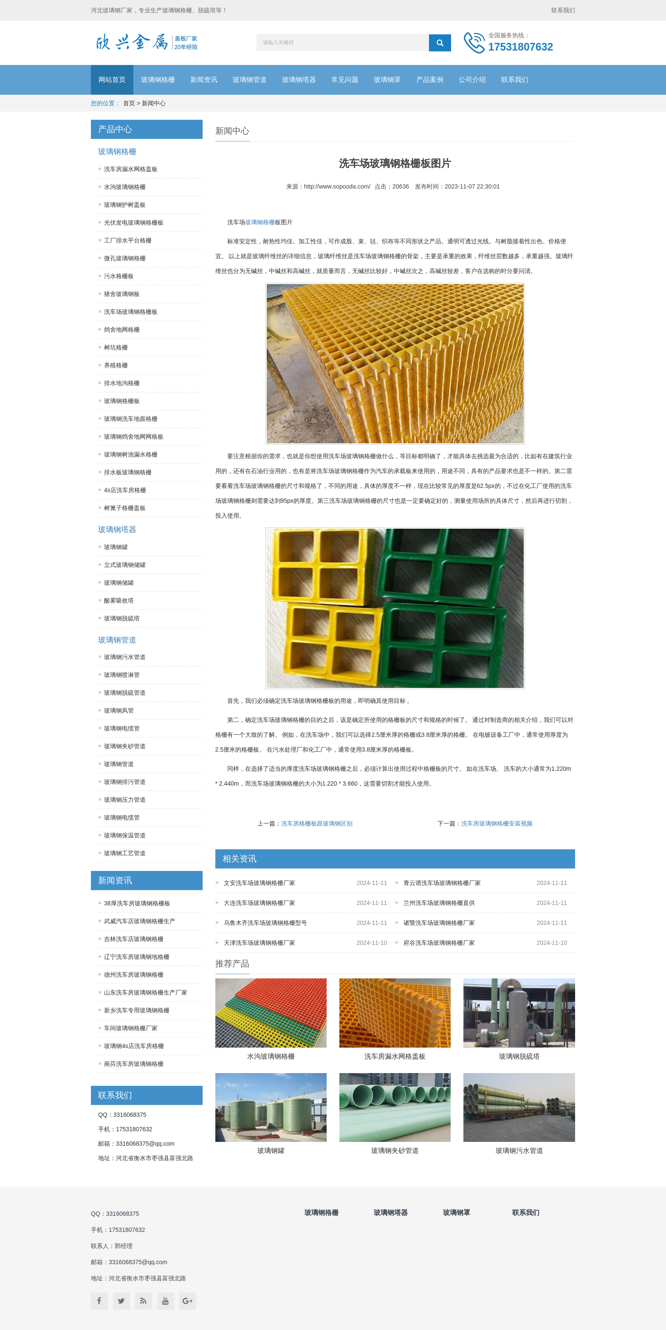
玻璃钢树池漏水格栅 (131, 454)
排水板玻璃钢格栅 (128, 472)
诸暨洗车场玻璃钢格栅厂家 (439, 922)
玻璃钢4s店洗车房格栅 (134, 1046)
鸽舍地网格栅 (122, 329)
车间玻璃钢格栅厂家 (131, 1028)
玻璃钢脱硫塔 (519, 1056)
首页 (129, 103)
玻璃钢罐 (271, 1150)
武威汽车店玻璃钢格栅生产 (139, 921)
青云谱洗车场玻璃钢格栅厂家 (442, 882)
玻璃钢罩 (387, 79)
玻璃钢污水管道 (519, 1150)
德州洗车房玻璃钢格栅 (134, 974)
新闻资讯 (203, 79)
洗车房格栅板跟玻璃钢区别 (317, 823)
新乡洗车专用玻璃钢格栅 (136, 1010)
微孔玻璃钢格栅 (125, 258)
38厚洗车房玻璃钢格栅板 (137, 903)
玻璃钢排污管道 (125, 781)
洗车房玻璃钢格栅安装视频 (497, 823)
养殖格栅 (116, 365)
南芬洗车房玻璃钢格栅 (134, 1063)
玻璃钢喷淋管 (122, 674)
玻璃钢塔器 (299, 79)
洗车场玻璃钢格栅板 (131, 311)
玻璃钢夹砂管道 (395, 1150)
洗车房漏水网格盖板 (395, 1056)
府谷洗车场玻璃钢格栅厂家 (439, 942)
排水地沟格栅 (122, 383)
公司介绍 (472, 79)
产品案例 (429, 79)
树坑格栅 (116, 347)
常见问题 (344, 79)
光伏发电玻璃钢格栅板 (134, 222)
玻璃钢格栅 (158, 79)
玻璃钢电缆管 (122, 728)
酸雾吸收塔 (119, 600)
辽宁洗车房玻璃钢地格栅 (136, 956)
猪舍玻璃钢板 (122, 293)
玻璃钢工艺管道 (125, 853)
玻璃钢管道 (250, 79)
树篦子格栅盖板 (125, 507)
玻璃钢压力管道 (125, 799)
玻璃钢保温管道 (125, 835)
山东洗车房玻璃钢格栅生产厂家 (145, 992)
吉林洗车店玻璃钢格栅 (134, 939)
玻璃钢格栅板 (122, 400)
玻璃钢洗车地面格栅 (131, 418)
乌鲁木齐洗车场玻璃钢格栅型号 (265, 922)
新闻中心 (154, 103)
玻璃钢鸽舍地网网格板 (134, 436)
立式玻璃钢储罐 (125, 564)
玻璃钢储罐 (119, 582)
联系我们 (563, 10)
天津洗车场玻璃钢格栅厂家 (259, 942)
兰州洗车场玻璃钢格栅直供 (439, 902)
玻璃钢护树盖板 (125, 204)
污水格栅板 (119, 276)
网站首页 (112, 79)
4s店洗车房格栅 (125, 490)
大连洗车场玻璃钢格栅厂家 (259, 902)
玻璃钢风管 (119, 710)
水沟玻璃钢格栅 (271, 1056)
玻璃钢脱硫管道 (125, 692)
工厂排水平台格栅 (128, 240)
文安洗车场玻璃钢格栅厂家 (259, 882)
